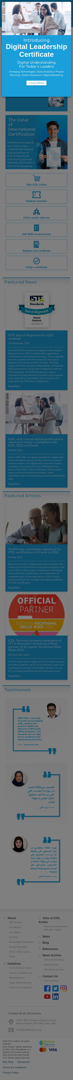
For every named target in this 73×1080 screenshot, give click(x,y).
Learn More (36, 83)
